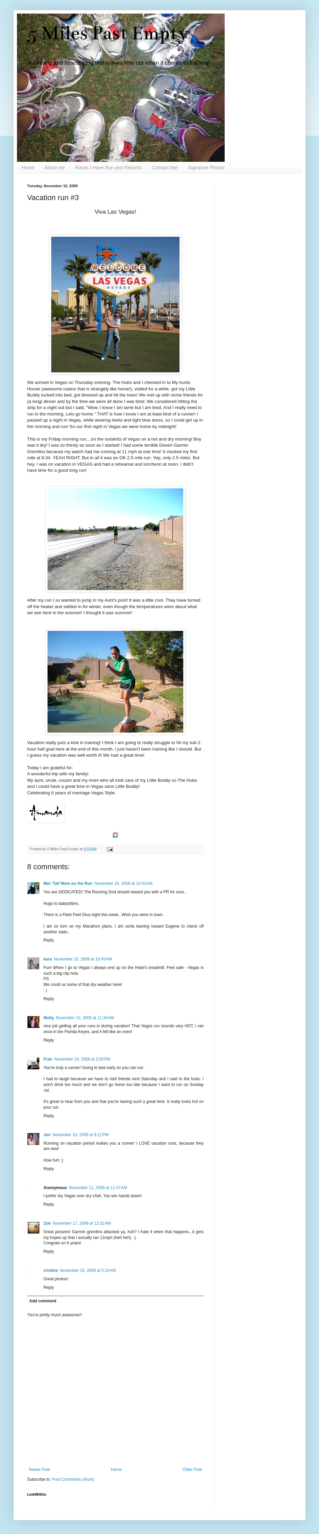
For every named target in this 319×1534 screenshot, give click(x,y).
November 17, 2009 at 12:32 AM (82, 1223)
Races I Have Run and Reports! (108, 167)
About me (54, 167)
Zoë (47, 1223)
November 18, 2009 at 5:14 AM (88, 1270)
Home (28, 167)
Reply (48, 940)
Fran (47, 1059)
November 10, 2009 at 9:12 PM (81, 1134)
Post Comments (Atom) (73, 1479)
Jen (47, 1134)
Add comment (42, 1301)
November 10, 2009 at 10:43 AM (123, 883)
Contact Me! (165, 167)
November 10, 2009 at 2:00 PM (82, 1059)
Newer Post (39, 1469)
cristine (50, 1270)
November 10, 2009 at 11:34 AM (85, 1017)
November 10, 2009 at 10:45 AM (83, 959)
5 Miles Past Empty (108, 33)
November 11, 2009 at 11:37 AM (98, 1187)
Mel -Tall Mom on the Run (67, 883)
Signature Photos (206, 167)
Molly (48, 1017)
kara (47, 959)
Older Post (192, 1469)
